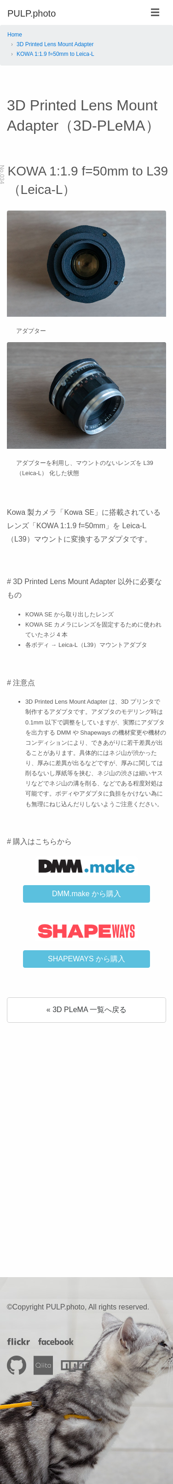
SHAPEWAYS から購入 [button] (86, 959)
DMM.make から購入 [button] (86, 894)
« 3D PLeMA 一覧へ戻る (86, 1009)
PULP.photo (31, 13)
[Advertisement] (86, 1131)
